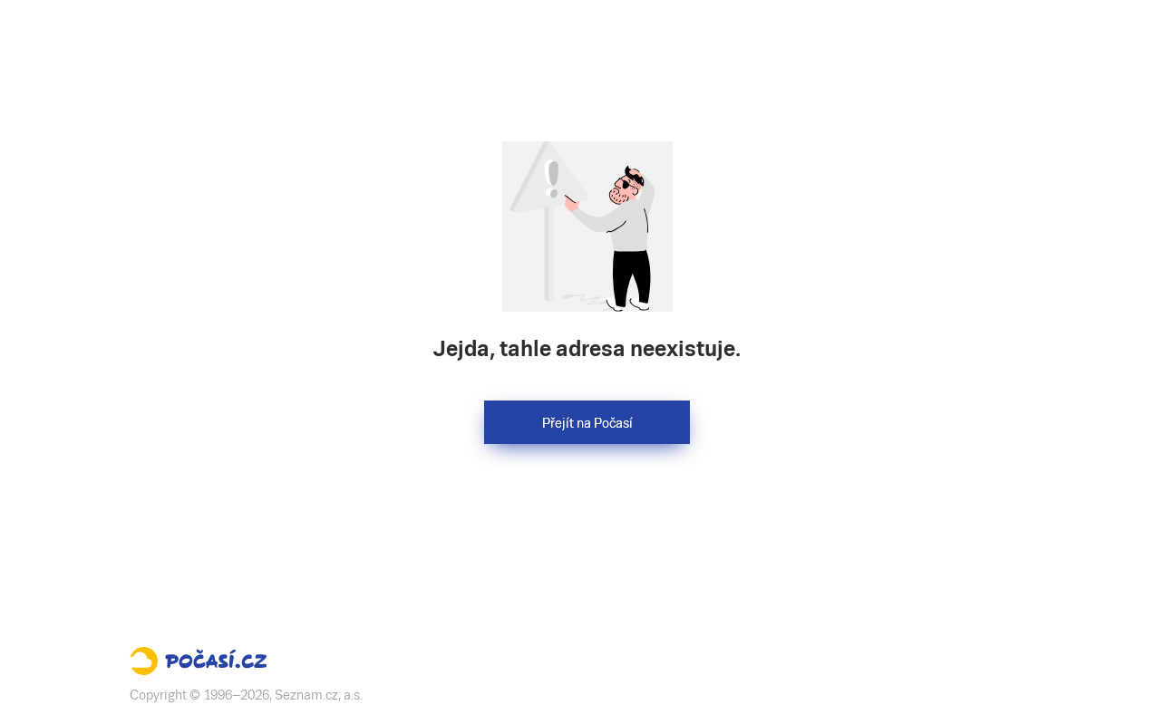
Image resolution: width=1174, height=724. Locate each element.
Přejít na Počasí (587, 423)
